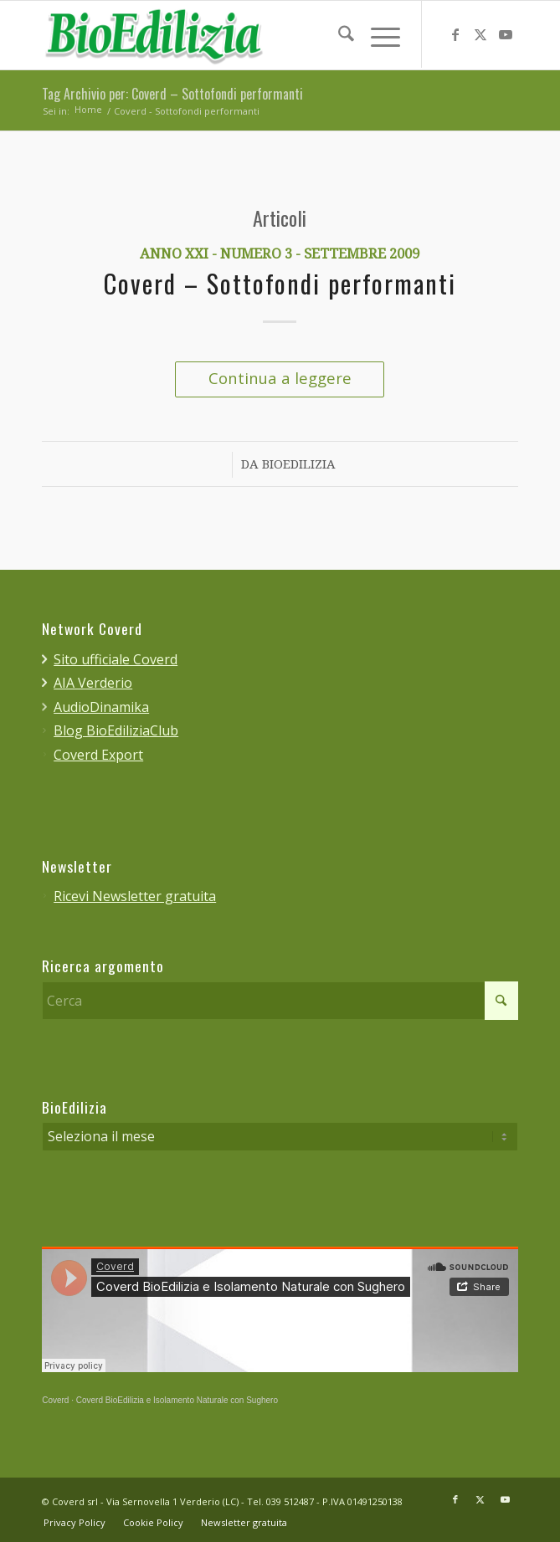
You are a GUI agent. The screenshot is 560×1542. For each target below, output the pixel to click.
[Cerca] (337, 34)
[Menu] (377, 34)
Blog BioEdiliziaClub (116, 730)
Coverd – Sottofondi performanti (280, 285)
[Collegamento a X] (480, 35)
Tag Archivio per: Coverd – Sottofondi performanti (172, 94)
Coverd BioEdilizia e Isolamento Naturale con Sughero (177, 1400)
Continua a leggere (280, 377)
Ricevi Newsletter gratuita (135, 896)
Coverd (55, 1400)
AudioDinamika (101, 707)
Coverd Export (98, 754)
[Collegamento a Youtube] (505, 35)
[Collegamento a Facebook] (455, 35)
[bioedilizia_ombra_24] (232, 35)
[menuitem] (337, 34)
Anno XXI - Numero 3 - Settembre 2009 (279, 255)
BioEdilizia (299, 465)
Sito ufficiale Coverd (115, 659)
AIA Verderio (93, 683)
